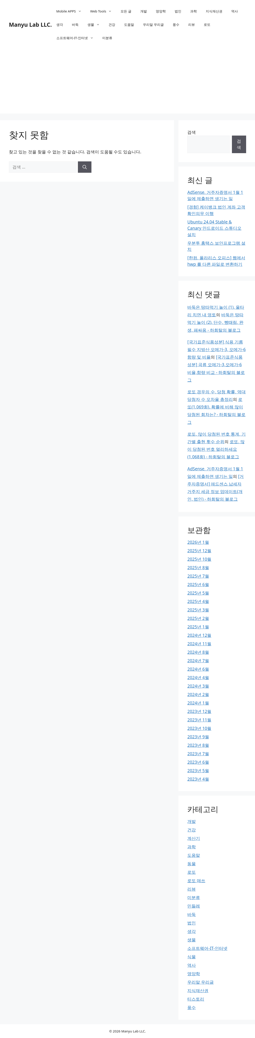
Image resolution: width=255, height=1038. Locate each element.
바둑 (75, 24)
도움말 (129, 24)
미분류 (107, 38)
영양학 (161, 11)
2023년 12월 (199, 711)
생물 (95, 24)
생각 (59, 24)
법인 (178, 11)
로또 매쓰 (196, 881)
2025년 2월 (198, 618)
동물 (191, 864)
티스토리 (195, 999)
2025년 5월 (198, 593)
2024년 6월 (198, 669)
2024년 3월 (198, 686)
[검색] (84, 167)
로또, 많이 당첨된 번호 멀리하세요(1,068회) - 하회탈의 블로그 (216, 449)
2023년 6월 (198, 762)
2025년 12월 (199, 551)
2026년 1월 (198, 542)
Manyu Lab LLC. (30, 24)
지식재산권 (214, 11)
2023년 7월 (198, 754)
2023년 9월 (198, 737)
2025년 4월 (198, 601)
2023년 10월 (199, 728)
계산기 (193, 838)
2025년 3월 (198, 610)
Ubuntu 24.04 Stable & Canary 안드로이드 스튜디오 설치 (214, 228)
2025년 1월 (198, 627)
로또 (207, 24)
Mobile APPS (71, 11)
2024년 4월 (198, 677)
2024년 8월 (198, 652)
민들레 (193, 906)
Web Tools (103, 11)
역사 (234, 11)
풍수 (176, 24)
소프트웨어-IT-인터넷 (77, 38)
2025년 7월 (198, 576)
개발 (143, 11)
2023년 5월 (198, 771)
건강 (112, 24)
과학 (193, 11)
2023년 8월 (198, 745)
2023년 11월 (199, 720)
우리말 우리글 (153, 24)
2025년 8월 (198, 568)
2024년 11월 (199, 644)
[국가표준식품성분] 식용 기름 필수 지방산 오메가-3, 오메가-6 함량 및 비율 (216, 349)
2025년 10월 (199, 559)
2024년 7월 (198, 661)
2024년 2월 (198, 694)
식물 (191, 957)
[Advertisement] (127, 82)
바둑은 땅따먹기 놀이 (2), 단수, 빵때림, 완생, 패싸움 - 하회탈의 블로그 (215, 322)
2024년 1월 (198, 703)
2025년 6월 (198, 584)
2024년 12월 (199, 635)
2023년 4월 (198, 779)
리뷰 (191, 24)
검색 (191, 132)
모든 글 (126, 11)
